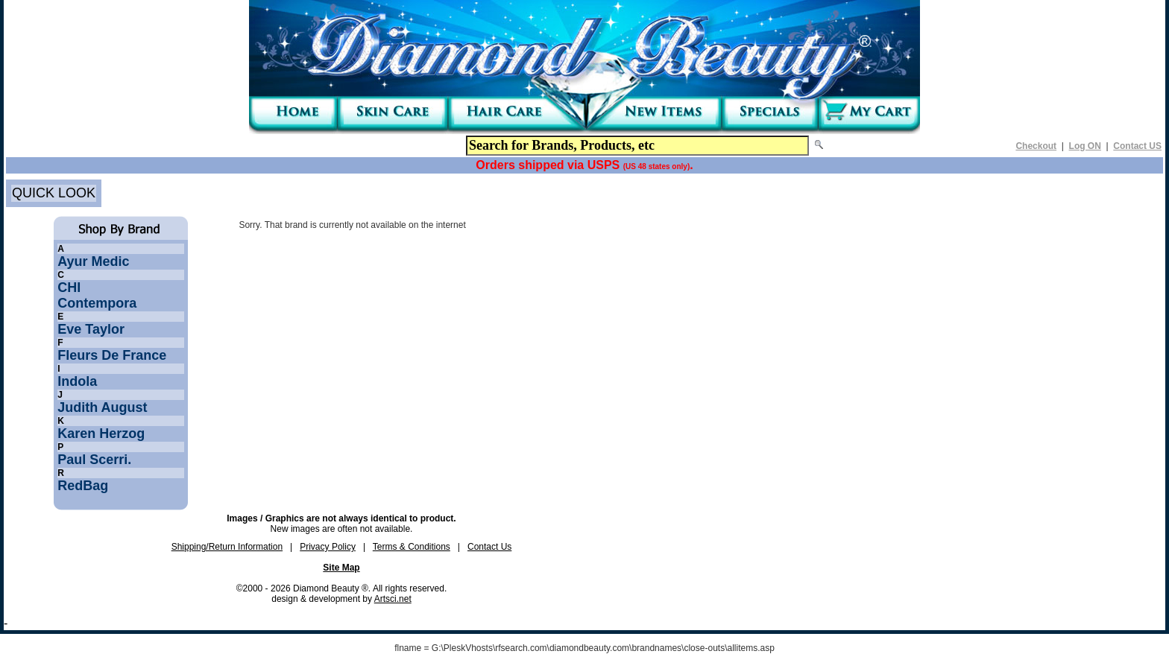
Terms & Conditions (411, 547)
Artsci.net (393, 599)
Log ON (1085, 146)
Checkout (1035, 146)
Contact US (1137, 146)
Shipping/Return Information (227, 547)
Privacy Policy (328, 547)
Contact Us (489, 547)
